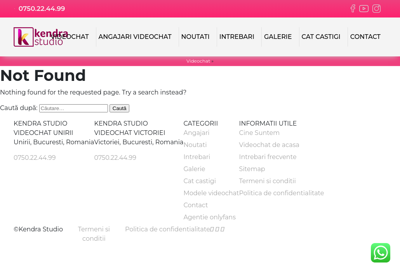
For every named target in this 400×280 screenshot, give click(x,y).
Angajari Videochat (135, 36)
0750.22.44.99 (39, 8)
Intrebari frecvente (268, 157)
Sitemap (252, 169)
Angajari (196, 132)
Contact (365, 36)
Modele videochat (211, 193)
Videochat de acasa (269, 145)
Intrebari (236, 36)
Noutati (195, 36)
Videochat (69, 36)
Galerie (278, 36)
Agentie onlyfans (209, 217)
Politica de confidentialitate (281, 193)
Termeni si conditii (267, 181)
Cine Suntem (259, 132)
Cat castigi (321, 36)
